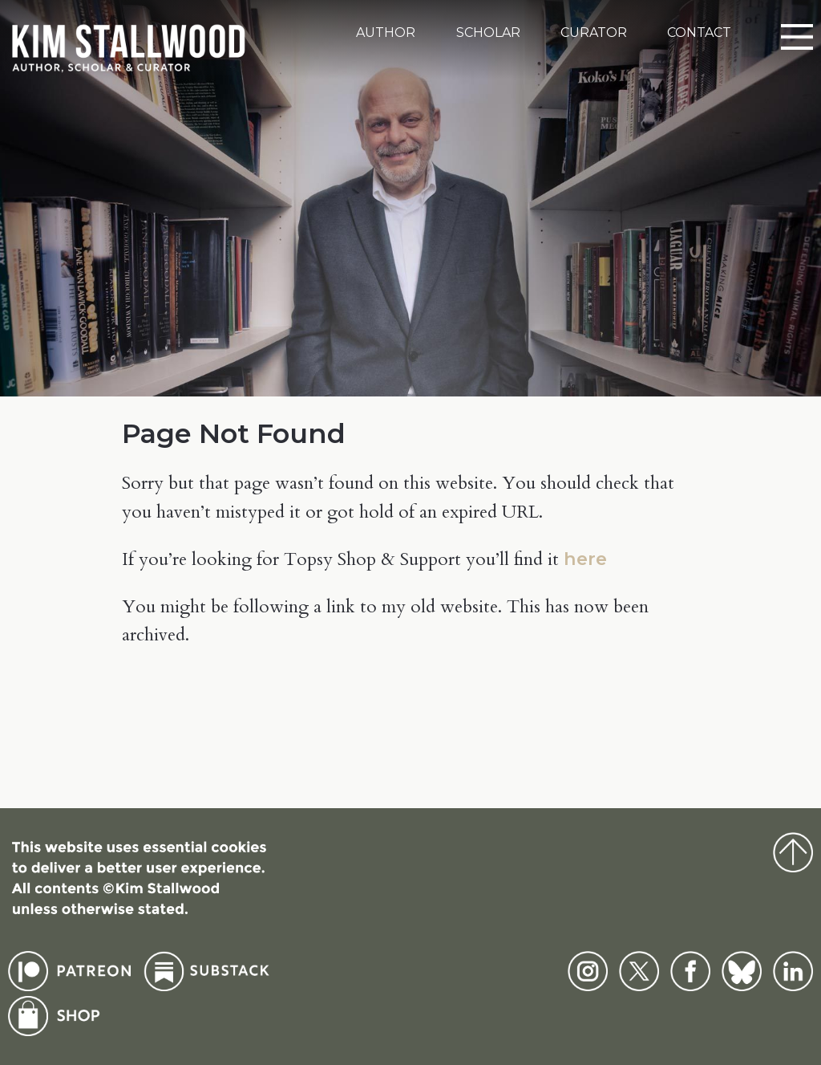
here (585, 558)
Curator (593, 32)
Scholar (488, 32)
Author (385, 32)
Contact (699, 32)
